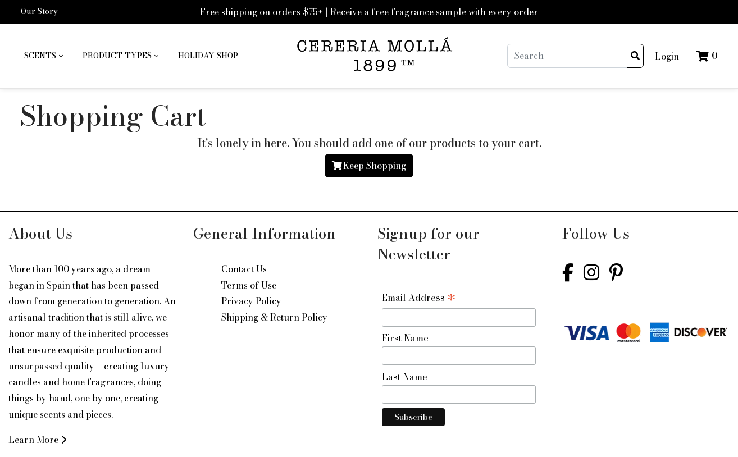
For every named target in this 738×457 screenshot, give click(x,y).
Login (667, 56)
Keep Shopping (369, 165)
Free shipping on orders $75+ (261, 12)
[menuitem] (43, 56)
